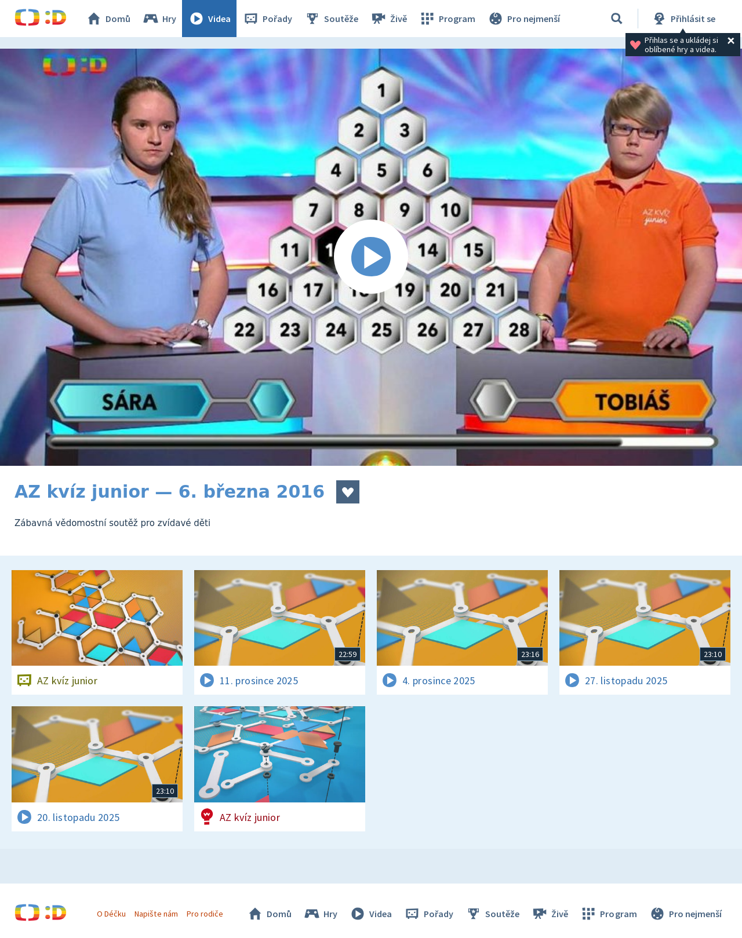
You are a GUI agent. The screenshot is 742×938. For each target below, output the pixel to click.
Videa (209, 18)
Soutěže (331, 18)
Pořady (267, 18)
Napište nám (155, 913)
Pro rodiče (205, 913)
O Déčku (111, 913)
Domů (107, 18)
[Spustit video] (371, 257)
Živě (388, 18)
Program (447, 18)
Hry (159, 18)
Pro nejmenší (523, 18)
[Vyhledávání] (617, 18)
